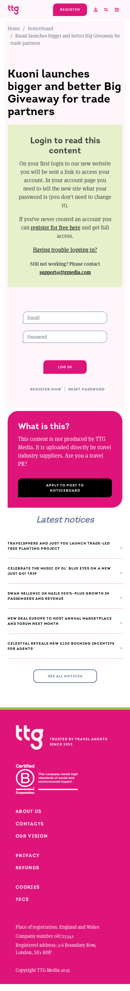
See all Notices (65, 676)
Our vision (32, 836)
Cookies (28, 887)
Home (14, 28)
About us (28, 811)
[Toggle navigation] (116, 10)
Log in (65, 367)
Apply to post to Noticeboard (65, 488)
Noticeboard (40, 28)
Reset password (86, 389)
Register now (45, 389)
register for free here (55, 227)
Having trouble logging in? (65, 249)
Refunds (27, 868)
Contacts (30, 824)
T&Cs (22, 899)
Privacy (28, 856)
